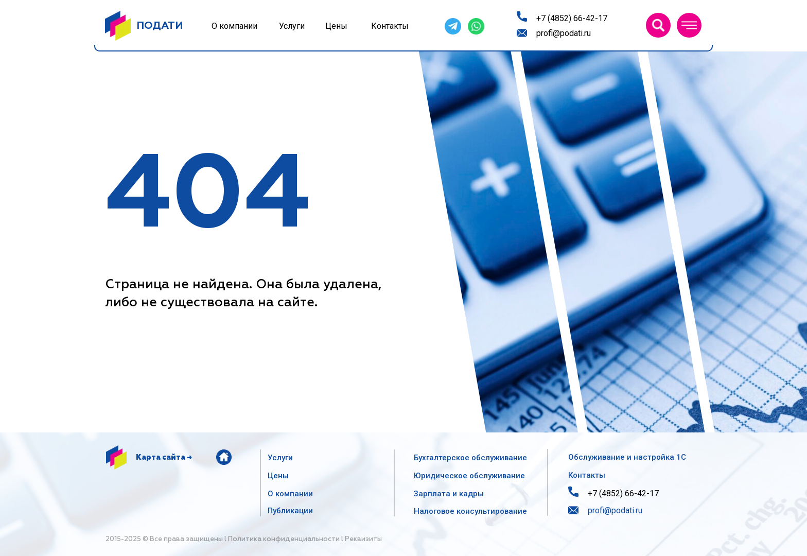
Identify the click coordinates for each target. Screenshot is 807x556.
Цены (336, 26)
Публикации (290, 510)
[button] (689, 25)
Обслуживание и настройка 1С (627, 457)
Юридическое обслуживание (469, 475)
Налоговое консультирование (470, 511)
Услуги (292, 26)
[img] (658, 25)
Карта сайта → (164, 457)
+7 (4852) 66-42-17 (571, 18)
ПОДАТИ (159, 26)
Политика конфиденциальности (284, 539)
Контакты (390, 26)
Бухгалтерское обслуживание (470, 457)
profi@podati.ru (563, 33)
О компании (234, 26)
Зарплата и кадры (448, 493)
